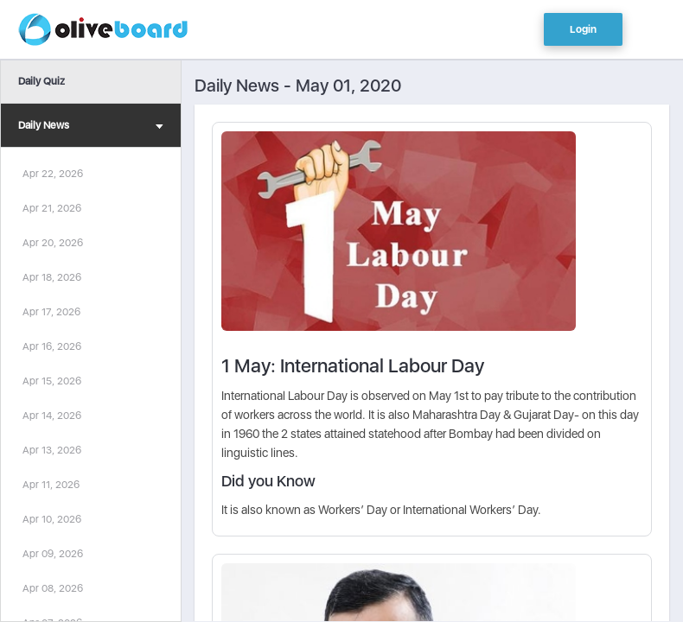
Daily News (90, 127)
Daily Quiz (41, 81)
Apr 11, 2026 (51, 485)
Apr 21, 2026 (51, 208)
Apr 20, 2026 (52, 243)
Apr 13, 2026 (51, 450)
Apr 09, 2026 (52, 554)
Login (583, 29)
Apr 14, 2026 (51, 415)
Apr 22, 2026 (52, 174)
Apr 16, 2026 (51, 346)
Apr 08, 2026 (52, 588)
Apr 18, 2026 (51, 277)
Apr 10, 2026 (51, 519)
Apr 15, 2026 (51, 381)
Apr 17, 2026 (51, 312)
